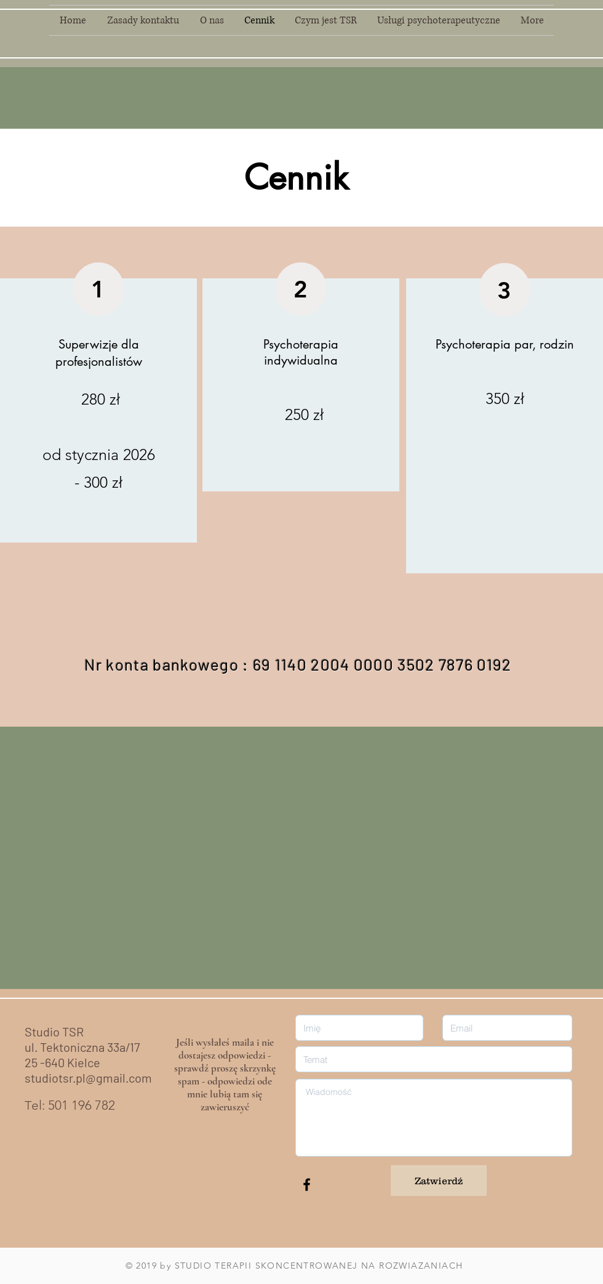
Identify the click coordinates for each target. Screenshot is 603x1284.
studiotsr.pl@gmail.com (88, 1077)
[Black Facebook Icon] (306, 1184)
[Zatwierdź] (439, 1180)
